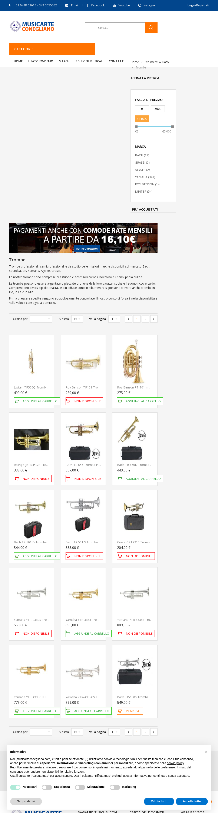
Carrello (186, 678)
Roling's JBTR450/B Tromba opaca (90, 303)
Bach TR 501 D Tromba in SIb (86, 380)
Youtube (124, 5)
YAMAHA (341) (23, 177)
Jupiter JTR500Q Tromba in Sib (87, 225)
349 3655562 (38, 691)
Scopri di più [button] (26, 801)
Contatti (170, 49)
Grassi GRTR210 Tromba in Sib (190, 380)
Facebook (98, 5)
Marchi (117, 49)
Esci (183, 684)
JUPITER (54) (22, 191)
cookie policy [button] (175, 763)
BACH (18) (20, 155)
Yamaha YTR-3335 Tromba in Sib (140, 458)
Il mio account (191, 666)
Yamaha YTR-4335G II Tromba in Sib (91, 535)
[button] (205, 752)
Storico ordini (190, 672)
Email (74, 5)
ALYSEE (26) (21, 170)
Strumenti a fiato (35, 62)
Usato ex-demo (94, 49)
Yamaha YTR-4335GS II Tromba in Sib (143, 535)
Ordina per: (72, 157)
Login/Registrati (198, 5)
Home (71, 49)
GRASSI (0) (20, 162)
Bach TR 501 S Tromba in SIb (137, 380)
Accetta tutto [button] (192, 801)
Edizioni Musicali (142, 49)
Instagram (150, 5)
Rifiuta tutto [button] (159, 801)
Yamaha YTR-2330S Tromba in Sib (89, 458)
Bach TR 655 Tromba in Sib (136, 303)
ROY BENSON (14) (26, 184)
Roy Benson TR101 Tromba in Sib (140, 225)
